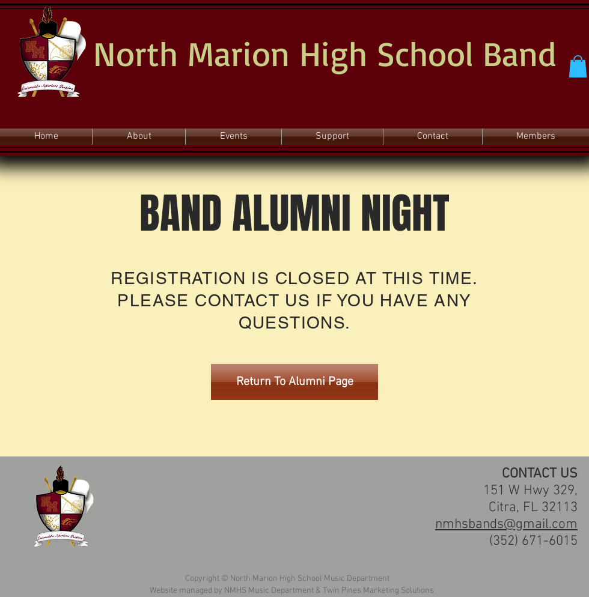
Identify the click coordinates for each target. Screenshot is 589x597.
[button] (578, 66)
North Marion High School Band (324, 52)
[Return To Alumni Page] (294, 382)
